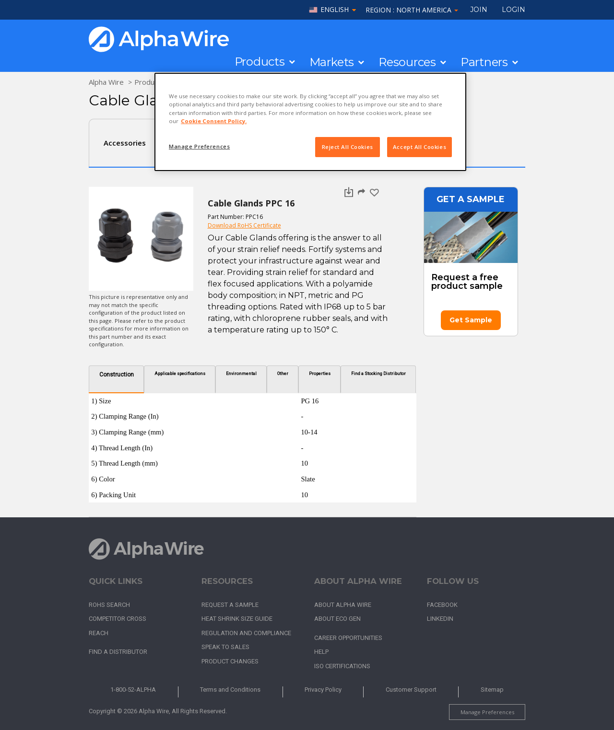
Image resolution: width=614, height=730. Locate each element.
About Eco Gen (337, 618)
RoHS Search (109, 604)
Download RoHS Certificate (244, 225)
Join (478, 9)
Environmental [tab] (241, 373)
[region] (310, 122)
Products (260, 62)
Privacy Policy (323, 689)
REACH (98, 633)
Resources (407, 62)
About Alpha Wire (342, 604)
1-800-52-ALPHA (133, 689)
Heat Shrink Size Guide (236, 618)
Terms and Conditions (230, 689)
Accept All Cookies (419, 146)
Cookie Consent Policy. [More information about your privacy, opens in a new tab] (214, 121)
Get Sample (470, 320)
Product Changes (230, 661)
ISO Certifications (342, 666)
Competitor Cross (117, 618)
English (334, 9)
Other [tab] (282, 373)
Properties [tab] (320, 373)
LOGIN (513, 9)
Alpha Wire (106, 82)
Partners (484, 62)
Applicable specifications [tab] (179, 373)
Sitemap (492, 689)
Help (321, 651)
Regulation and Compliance (246, 633)
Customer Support (411, 689)
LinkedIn (440, 618)
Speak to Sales (225, 646)
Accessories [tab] (125, 143)
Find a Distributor (118, 651)
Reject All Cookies (347, 146)
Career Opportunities (348, 637)
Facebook (442, 604)
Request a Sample (230, 604)
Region (412, 9)
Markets (331, 62)
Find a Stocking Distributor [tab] (378, 373)
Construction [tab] (116, 374)
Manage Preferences (487, 712)
